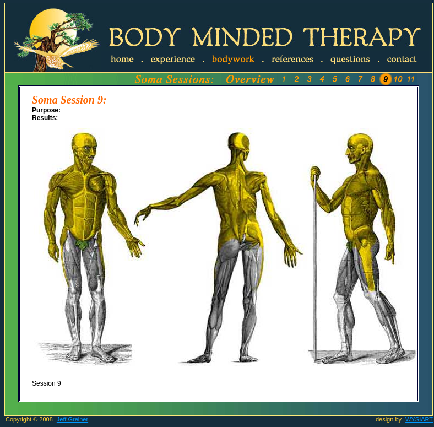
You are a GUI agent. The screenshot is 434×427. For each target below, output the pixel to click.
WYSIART (419, 419)
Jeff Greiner (72, 419)
